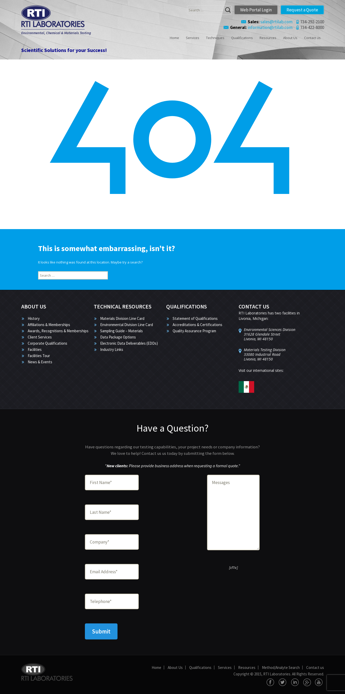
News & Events (40, 361)
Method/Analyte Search (281, 667)
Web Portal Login (256, 10)
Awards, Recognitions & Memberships (58, 330)
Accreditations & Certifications (197, 324)
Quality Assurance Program (194, 330)
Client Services (40, 337)
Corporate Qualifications (47, 343)
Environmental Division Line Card (126, 324)
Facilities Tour (39, 355)
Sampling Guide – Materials (121, 330)
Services (192, 37)
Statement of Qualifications (195, 318)
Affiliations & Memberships (49, 324)
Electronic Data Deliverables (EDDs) (129, 343)
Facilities (35, 349)
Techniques (215, 37)
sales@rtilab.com (270, 22)
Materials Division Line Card (122, 318)
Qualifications (242, 37)
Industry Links (111, 349)
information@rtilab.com (261, 27)
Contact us (312, 37)
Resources (268, 37)
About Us (290, 37)
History (34, 318)
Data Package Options (118, 337)
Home (174, 37)
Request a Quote (302, 10)
